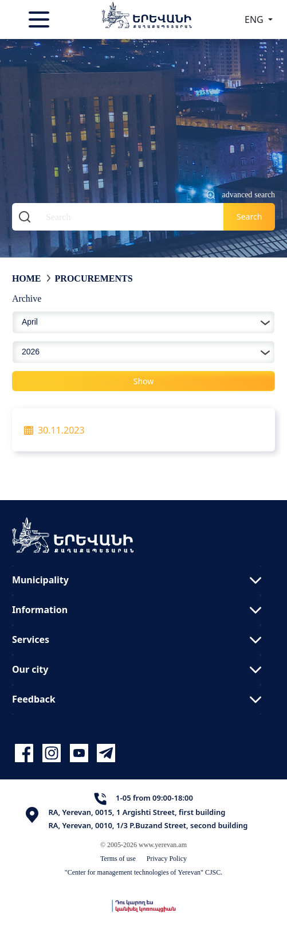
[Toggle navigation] (40, 19)
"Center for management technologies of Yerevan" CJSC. (144, 872)
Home (26, 278)
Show (143, 381)
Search (249, 216)
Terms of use (118, 858)
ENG (255, 19)
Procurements (94, 278)
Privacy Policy (167, 858)
